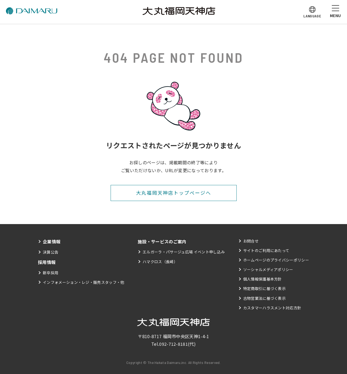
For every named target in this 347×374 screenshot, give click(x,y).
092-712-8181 (173, 344)
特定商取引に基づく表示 (264, 288)
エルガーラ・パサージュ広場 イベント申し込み (184, 252)
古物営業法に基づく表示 (264, 298)
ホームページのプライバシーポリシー (276, 260)
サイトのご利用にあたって (266, 250)
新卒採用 (50, 272)
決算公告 (50, 252)
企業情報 (51, 241)
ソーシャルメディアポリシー (268, 269)
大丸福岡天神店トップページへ (173, 192)
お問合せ (251, 241)
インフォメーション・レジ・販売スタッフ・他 (83, 282)
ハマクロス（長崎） (160, 261)
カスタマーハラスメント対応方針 (272, 307)
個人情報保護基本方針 (262, 279)
